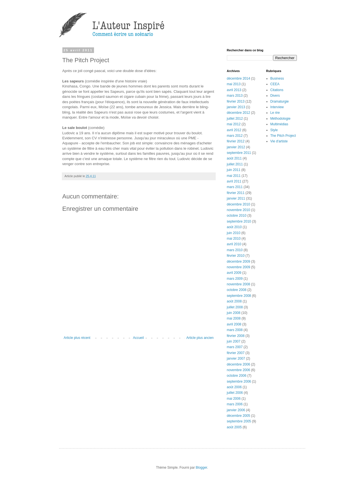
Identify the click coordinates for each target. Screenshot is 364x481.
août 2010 (234, 227)
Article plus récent (77, 338)
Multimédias (279, 124)
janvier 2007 (236, 358)
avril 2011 (234, 181)
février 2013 (236, 101)
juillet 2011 (235, 164)
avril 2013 (234, 90)
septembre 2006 (239, 381)
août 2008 (234, 301)
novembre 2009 (238, 267)
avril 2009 (234, 273)
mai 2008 (234, 318)
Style (274, 130)
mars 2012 (235, 136)
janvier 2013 (236, 107)
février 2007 (236, 353)
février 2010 (236, 256)
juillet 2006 (235, 393)
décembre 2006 (238, 364)
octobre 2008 (236, 290)
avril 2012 (234, 130)
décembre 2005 (238, 416)
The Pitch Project (283, 136)
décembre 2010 (238, 204)
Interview (277, 107)
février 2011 (236, 193)
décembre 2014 (238, 78)
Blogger (201, 468)
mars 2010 (235, 250)
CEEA (275, 84)
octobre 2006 (236, 376)
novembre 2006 (238, 370)
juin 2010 (234, 233)
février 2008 (236, 336)
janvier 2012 (236, 147)
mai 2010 (234, 238)
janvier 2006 (236, 410)
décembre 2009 (238, 261)
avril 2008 (234, 324)
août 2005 (234, 427)
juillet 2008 (235, 307)
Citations (276, 90)
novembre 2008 (238, 284)
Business (277, 78)
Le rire (275, 113)
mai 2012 (234, 124)
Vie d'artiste (279, 141)
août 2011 (234, 158)
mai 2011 (234, 176)
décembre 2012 (238, 113)
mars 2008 (235, 330)
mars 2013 (235, 96)
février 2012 (236, 141)
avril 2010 (234, 244)
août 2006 (234, 387)
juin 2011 (234, 170)
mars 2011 (235, 187)
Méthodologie (280, 119)
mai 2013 (234, 84)
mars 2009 (235, 279)
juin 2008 (234, 313)
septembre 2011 (239, 153)
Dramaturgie (279, 101)
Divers (275, 96)
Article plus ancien (199, 338)
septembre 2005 (239, 421)
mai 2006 (234, 399)
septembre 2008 (239, 296)
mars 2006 (235, 404)
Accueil (138, 338)
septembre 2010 (239, 221)
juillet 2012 (235, 119)
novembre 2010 (238, 210)
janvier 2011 (236, 198)
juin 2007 (234, 341)
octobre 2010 (236, 216)
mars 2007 (235, 347)
